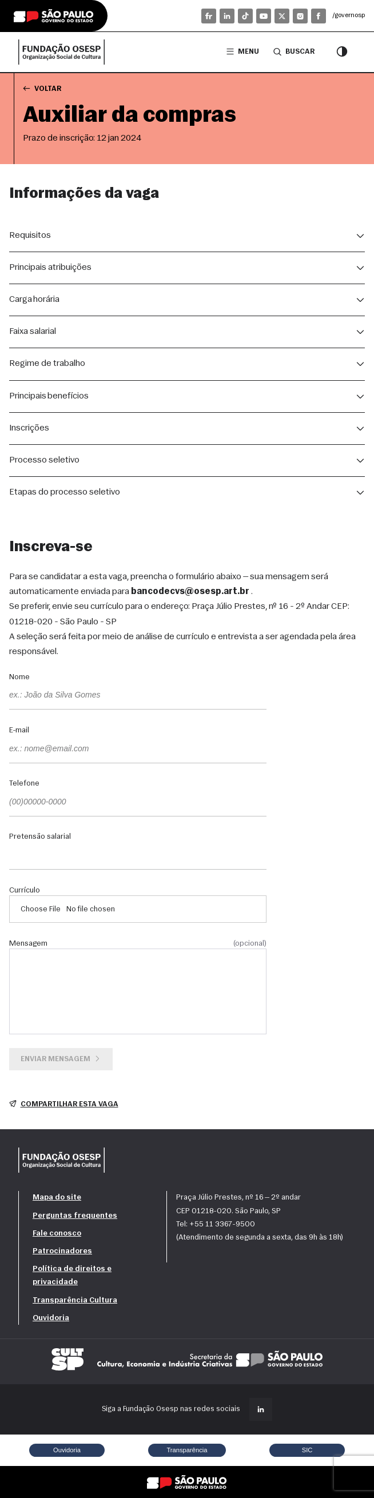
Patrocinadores (62, 1251)
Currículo (24, 891)
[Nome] (137, 696)
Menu (242, 51)
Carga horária (34, 299)
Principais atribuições (50, 267)
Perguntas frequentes (75, 1216)
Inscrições (29, 428)
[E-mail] (137, 749)
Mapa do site (57, 1197)
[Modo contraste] (342, 52)
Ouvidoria (51, 1318)
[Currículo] (137, 909)
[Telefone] (137, 802)
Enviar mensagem (61, 1058)
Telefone (24, 784)
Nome (19, 678)
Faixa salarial (32, 331)
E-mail (19, 731)
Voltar (42, 88)
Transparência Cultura (75, 1300)
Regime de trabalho (47, 363)
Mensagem (137, 944)
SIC (307, 1450)
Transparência (186, 1450)
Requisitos (30, 235)
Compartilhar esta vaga (63, 1103)
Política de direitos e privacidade (72, 1275)
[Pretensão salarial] (137, 856)
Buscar (294, 51)
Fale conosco (57, 1233)
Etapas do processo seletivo (64, 492)
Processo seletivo (44, 460)
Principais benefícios (49, 396)
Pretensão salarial (40, 837)
